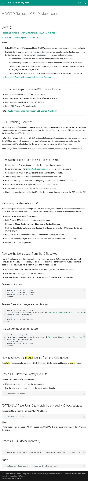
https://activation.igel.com (38, 169)
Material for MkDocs (15, 478)
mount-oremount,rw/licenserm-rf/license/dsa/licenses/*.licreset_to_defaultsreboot (46, 452)
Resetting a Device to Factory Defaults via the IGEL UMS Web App (28, 33)
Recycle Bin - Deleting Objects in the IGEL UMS (21, 37)
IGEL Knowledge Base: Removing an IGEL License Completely (32, 111)
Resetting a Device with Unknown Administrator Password (28, 77)
